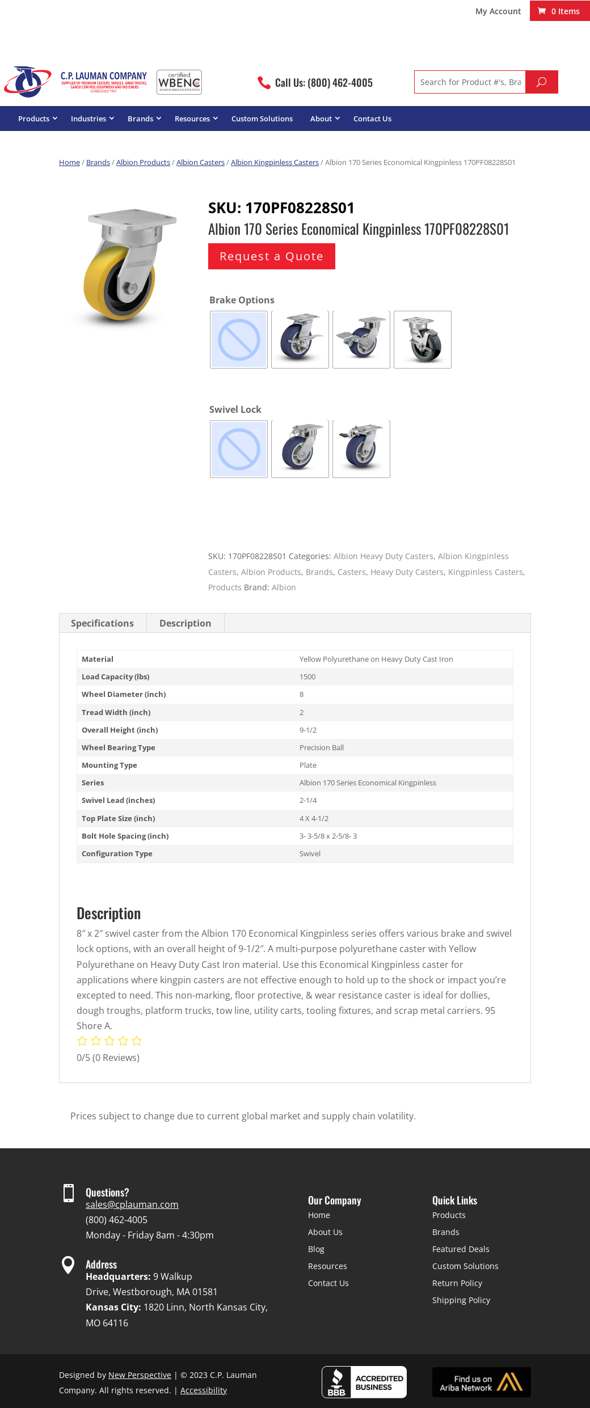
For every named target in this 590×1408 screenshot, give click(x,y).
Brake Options (242, 300)
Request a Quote (272, 256)
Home (69, 162)
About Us (325, 1232)
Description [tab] (185, 623)
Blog (316, 1249)
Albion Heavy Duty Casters (383, 556)
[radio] (238, 339)
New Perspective (139, 1374)
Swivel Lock (235, 409)
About (321, 118)
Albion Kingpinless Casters (275, 162)
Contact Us (372, 118)
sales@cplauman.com (132, 1204)
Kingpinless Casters (485, 571)
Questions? (107, 1192)
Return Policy (457, 1283)
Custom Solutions (262, 118)
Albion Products (143, 162)
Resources (192, 118)
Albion (284, 587)
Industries (88, 118)
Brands (140, 118)
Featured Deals (461, 1249)
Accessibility (203, 1390)
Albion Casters (200, 162)
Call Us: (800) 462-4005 (324, 82)
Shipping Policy (461, 1300)
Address (101, 1264)
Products (33, 118)
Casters (352, 571)
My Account (498, 11)
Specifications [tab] (102, 623)
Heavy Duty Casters (407, 571)
